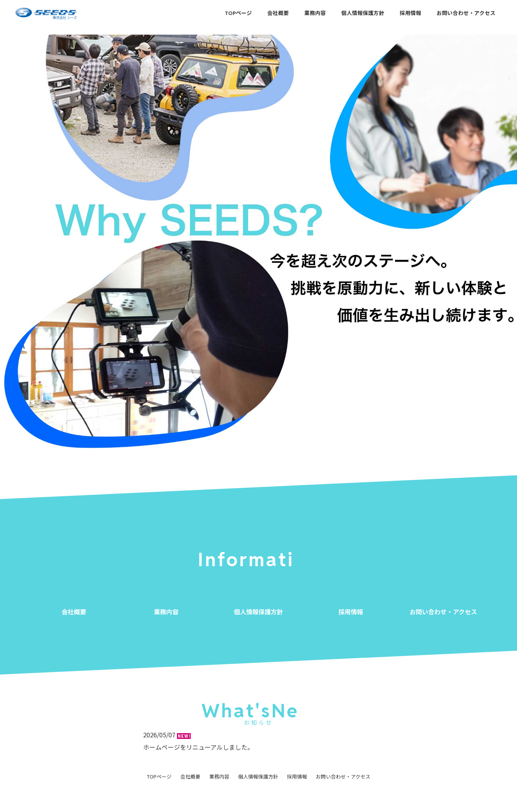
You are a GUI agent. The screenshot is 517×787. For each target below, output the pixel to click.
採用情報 (410, 13)
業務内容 (315, 13)
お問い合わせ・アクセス (466, 13)
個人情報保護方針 (362, 13)
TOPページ (238, 13)
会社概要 (278, 13)
